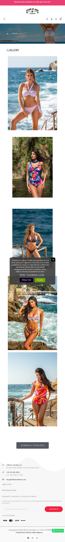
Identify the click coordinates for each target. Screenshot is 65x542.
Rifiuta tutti (26, 280)
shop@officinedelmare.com (16, 480)
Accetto (40, 280)
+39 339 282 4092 (13, 472)
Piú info (22, 275)
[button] (32, 445)
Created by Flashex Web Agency (29, 532)
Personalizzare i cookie (35, 275)
